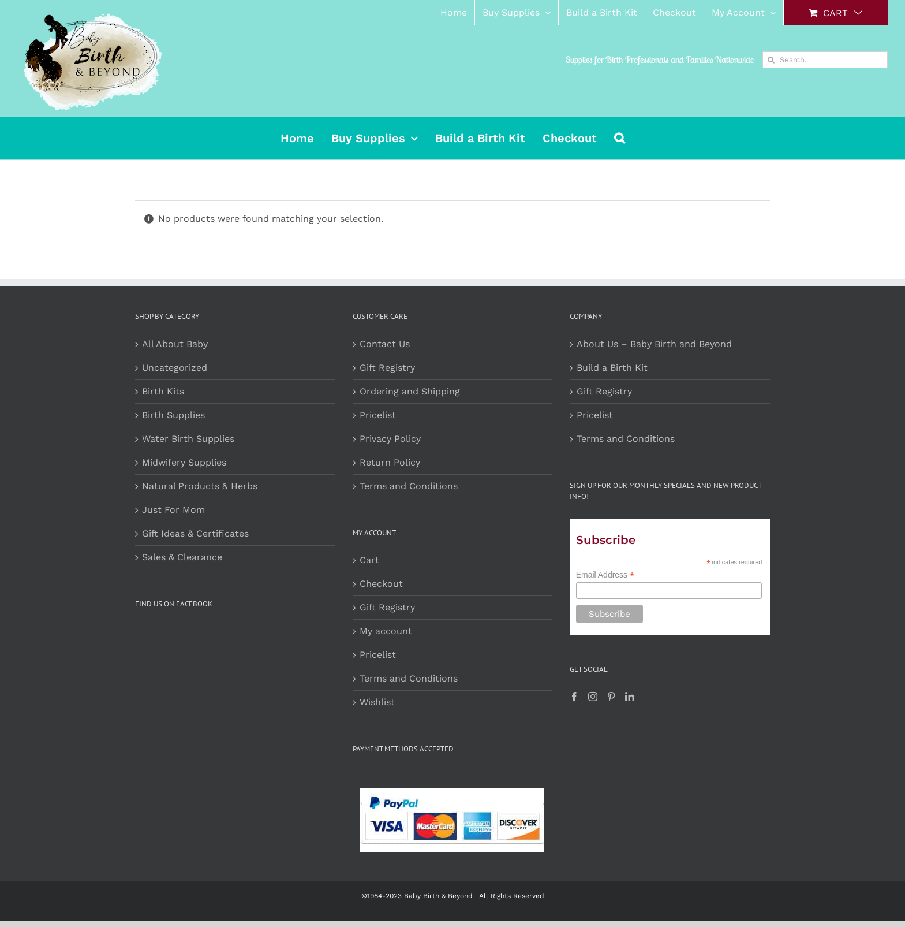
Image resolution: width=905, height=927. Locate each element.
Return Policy (390, 462)
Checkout (381, 583)
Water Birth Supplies (188, 438)
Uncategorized (174, 367)
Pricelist (378, 414)
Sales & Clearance (182, 557)
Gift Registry (387, 367)
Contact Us (385, 343)
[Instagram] (592, 696)
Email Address (605, 574)
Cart (369, 559)
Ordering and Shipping (410, 391)
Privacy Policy (390, 438)
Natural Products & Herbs (199, 486)
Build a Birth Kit (612, 367)
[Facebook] (574, 696)
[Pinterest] (611, 696)
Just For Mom (173, 509)
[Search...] (825, 59)
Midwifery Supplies (184, 462)
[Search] (770, 59)
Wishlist (377, 702)
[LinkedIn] (629, 696)
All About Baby (175, 343)
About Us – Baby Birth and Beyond (654, 343)
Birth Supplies (173, 414)
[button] (619, 138)
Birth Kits (163, 391)
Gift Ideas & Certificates (195, 533)
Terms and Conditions (409, 486)
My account (386, 631)
